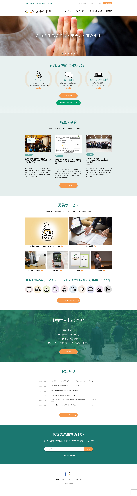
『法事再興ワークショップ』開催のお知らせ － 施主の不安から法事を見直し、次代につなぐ (72, 383)
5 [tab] (74, 53)
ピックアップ (29, 155)
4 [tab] (71, 53)
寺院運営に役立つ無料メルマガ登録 (69, 102)
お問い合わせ (107, 3)
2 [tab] (65, 53)
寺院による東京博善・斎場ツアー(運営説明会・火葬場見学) (64, 392)
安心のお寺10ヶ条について (68, 302)
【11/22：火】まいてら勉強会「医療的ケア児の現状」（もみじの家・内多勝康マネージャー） (73, 408)
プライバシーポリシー (67, 482)
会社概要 (68, 353)
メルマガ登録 (98, 3)
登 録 (87, 452)
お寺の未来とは (82, 3)
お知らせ (91, 3)
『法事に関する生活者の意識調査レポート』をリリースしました (66, 388)
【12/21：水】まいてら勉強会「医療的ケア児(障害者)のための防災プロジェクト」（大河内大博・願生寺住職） (75, 402)
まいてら (68, 11)
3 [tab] (68, 53)
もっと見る (68, 187)
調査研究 (109, 11)
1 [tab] (62, 53)
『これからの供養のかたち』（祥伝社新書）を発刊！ (63, 397)
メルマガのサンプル (67, 458)
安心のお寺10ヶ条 (96, 11)
